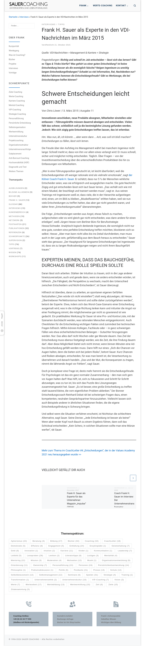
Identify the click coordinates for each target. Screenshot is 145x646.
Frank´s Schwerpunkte (110, 616)
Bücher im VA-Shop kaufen (68, 622)
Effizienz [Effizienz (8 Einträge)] (37, 546)
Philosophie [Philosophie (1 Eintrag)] (18, 570)
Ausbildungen (16, 188)
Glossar (13, 204)
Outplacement (15, 154)
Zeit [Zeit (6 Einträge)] (99, 585)
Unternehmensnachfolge (20, 149)
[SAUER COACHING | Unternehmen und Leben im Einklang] (28, 5)
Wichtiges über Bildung (111, 622)
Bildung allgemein (19, 192)
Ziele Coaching (15, 92)
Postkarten (15, 224)
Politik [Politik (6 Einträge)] (63, 570)
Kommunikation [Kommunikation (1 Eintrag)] (103, 551)
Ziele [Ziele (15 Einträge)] (113, 585)
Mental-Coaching (16, 105)
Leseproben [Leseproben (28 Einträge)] (35, 556)
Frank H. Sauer (17, 200)
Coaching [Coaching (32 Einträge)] (92, 541)
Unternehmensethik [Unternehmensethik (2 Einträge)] (46, 580)
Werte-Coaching (16, 96)
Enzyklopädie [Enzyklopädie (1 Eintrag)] (98, 546)
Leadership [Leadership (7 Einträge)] (125, 551)
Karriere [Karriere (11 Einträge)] (67, 551)
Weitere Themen (16, 171)
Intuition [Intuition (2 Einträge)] (49, 551)
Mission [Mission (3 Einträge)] (36, 560)
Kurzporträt (14, 46)
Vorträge (13, 73)
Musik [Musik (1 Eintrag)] (91, 560)
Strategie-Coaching (17, 114)
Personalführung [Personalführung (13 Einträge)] (63, 565)
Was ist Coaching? (17, 55)
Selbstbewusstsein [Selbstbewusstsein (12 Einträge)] (22, 575)
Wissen (12, 252)
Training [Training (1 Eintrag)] (127, 575)
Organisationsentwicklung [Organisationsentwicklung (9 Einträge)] (116, 560)
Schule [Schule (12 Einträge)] (115, 570)
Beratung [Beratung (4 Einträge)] (39, 541)
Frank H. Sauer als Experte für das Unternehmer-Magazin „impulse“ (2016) (76, 500)
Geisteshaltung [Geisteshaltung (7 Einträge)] (121, 546)
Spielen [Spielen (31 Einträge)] (92, 575)
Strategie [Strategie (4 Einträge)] (110, 575)
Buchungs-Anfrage (65, 619)
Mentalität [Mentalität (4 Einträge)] (110, 556)
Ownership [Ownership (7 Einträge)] (40, 565)
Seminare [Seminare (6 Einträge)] (74, 575)
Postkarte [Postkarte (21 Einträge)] (81, 570)
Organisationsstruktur (18, 145)
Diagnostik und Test (17, 167)
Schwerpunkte (17, 236)
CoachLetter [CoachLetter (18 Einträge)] (112, 541)
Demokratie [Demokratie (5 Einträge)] (18, 546)
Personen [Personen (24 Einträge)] (86, 565)
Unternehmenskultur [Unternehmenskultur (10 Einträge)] (74, 580)
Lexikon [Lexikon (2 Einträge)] (54, 556)
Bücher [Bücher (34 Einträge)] (73, 541)
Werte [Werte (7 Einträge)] (15, 585)
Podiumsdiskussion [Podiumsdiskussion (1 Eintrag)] (42, 570)
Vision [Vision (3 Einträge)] (119, 580)
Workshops (15, 256)
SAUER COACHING (30, 639)
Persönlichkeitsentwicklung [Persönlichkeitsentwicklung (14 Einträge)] (113, 565)
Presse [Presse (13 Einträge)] (99, 570)
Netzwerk (14, 220)
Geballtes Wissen (108, 619)
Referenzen (15, 232)
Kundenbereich (17, 212)
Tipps (11, 244)
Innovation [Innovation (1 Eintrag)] (31, 551)
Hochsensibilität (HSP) (19, 162)
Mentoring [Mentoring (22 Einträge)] (18, 560)
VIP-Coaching (15, 109)
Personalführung (16, 118)
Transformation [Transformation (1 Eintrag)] (20, 580)
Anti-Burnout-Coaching (19, 158)
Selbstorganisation (17, 127)
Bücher (12, 59)
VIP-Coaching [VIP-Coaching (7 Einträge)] (100, 580)
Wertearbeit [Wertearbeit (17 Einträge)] (33, 585)
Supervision (15, 240)
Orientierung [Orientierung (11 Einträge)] (19, 565)
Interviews (24, 17)
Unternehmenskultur (18, 136)
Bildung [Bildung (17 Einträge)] (56, 541)
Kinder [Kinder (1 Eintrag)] (83, 551)
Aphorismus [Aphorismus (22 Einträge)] (19, 541)
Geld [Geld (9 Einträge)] (15, 551)
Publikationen (16, 228)
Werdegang (14, 50)
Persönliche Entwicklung (20, 123)
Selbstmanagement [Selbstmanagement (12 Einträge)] (50, 575)
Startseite (13, 17)
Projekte (12, 64)
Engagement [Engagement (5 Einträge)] (56, 546)
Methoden (14, 216)
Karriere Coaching (17, 101)
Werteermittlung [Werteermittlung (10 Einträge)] (80, 585)
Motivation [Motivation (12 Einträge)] (74, 560)
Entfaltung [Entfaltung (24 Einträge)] (77, 546)
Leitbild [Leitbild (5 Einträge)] (16, 556)
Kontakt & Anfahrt (65, 616)
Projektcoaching (16, 140)
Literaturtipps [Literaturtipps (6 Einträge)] (73, 556)
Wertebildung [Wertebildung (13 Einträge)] (56, 585)
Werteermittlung (16, 132)
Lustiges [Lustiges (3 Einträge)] (93, 556)
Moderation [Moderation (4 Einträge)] (54, 560)
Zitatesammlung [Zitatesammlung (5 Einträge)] (20, 589)
